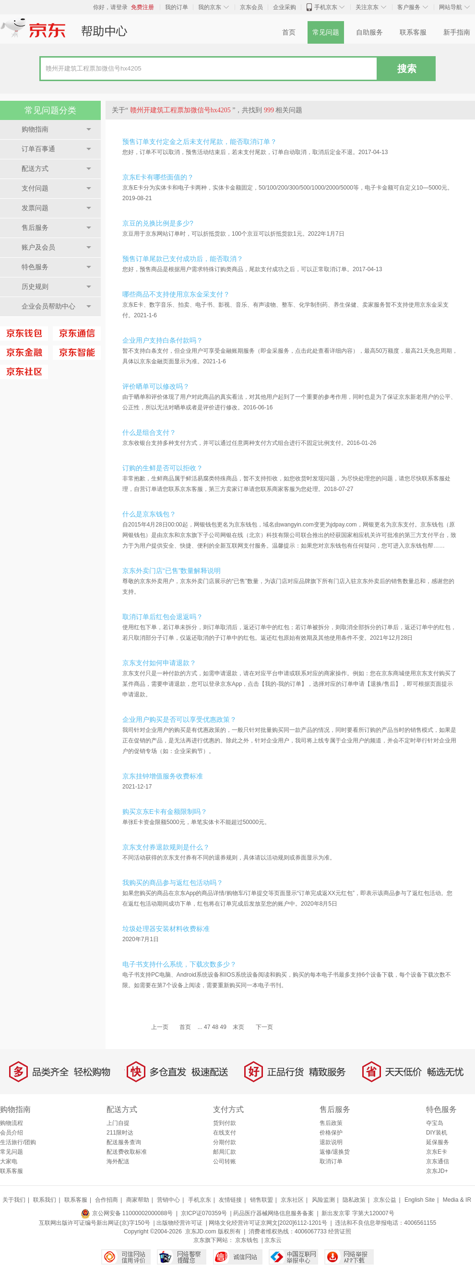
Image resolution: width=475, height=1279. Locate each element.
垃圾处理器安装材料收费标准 (166, 928)
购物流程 (11, 1123)
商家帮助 (137, 1199)
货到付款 (224, 1123)
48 (215, 1027)
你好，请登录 (110, 7)
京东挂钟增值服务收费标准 (162, 776)
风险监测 (323, 1199)
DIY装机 (436, 1132)
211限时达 (120, 1132)
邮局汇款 (224, 1151)
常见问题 (325, 32)
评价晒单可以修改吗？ (156, 386)
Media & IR (457, 1199)
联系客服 (413, 32)
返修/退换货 (335, 1151)
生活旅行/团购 (18, 1142)
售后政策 (331, 1123)
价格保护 (331, 1132)
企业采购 (284, 7)
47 (207, 1027)
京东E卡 (436, 1151)
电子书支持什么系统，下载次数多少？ (179, 964)
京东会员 (251, 7)
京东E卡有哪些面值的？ (158, 177)
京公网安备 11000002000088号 (127, 1213)
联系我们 (44, 1199)
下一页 (264, 1027)
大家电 (8, 1161)
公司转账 (224, 1161)
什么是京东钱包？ (149, 514)
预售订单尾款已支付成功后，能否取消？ (182, 259)
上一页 (159, 1027)
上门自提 (118, 1123)
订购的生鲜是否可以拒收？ (162, 468)
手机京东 (325, 7)
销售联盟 (261, 1199)
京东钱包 (246, 1240)
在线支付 (224, 1132)
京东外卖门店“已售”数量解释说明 (171, 570)
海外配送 (118, 1161)
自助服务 (369, 32)
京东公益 (384, 1199)
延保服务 (437, 1142)
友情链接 (230, 1199)
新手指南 (456, 32)
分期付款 (224, 1142)
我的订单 (176, 7)
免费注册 (142, 7)
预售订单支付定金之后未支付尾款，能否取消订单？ (199, 141)
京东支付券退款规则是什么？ (166, 847)
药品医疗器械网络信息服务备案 (273, 1213)
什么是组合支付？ (149, 432)
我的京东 (209, 7)
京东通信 (437, 1161)
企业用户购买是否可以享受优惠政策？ (179, 719)
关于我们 (13, 1199)
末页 (238, 1027)
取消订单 (331, 1161)
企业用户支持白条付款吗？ (162, 340)
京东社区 (292, 1199)
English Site (419, 1199)
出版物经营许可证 (179, 1222)
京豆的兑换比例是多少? (157, 223)
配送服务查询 (124, 1142)
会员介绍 (11, 1132)
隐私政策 (354, 1199)
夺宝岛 (434, 1123)
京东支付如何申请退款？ (159, 663)
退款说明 (331, 1142)
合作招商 (106, 1199)
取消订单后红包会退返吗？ (162, 617)
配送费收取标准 (127, 1151)
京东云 (273, 1240)
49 (223, 1027)
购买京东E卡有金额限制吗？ (164, 811)
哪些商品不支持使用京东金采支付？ (176, 294)
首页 (289, 32)
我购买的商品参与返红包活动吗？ (172, 882)
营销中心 (168, 1199)
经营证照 (339, 1231)
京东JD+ (437, 1171)
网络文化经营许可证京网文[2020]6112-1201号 (268, 1222)
